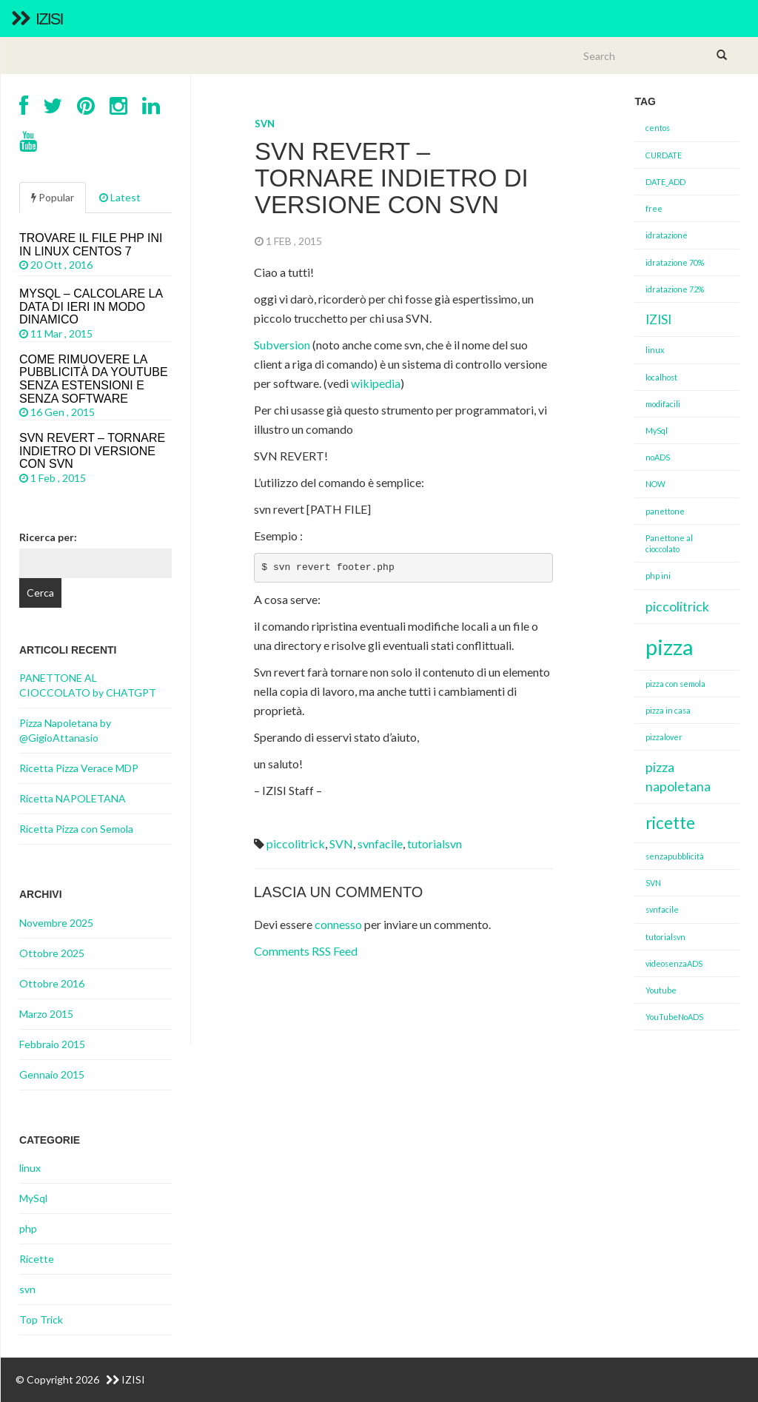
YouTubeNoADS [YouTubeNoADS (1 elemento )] (674, 1017)
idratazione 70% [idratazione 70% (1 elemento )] (674, 262)
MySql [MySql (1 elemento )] (656, 430)
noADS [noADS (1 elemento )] (657, 457)
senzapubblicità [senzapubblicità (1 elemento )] (674, 856)
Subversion (283, 345)
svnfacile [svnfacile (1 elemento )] (662, 909)
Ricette (36, 1258)
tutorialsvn (434, 843)
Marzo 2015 (46, 1013)
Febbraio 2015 (52, 1044)
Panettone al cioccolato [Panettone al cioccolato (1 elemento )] (669, 543)
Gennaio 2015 (51, 1074)
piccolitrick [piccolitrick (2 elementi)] (677, 606)
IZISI (37, 19)
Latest (120, 197)
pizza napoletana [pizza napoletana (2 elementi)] (678, 776)
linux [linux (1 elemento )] (654, 350)
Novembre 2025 (56, 922)
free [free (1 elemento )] (654, 208)
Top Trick (41, 1319)
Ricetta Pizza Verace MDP (78, 768)
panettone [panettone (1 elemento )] (665, 511)
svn (265, 124)
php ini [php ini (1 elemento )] (658, 575)
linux (30, 1167)
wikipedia (375, 383)
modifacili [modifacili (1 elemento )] (662, 404)
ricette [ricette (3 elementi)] (670, 823)
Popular (52, 197)
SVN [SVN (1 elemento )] (653, 883)
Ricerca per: (48, 537)
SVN (341, 843)
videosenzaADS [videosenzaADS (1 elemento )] (673, 963)
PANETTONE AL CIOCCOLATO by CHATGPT (87, 685)
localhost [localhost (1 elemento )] (661, 377)
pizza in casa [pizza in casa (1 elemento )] (668, 710)
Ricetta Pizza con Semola (76, 828)
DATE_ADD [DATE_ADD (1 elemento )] (665, 182)
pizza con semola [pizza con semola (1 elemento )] (675, 683)
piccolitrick (295, 843)
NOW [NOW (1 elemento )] (655, 484)
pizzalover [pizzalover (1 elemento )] (663, 737)
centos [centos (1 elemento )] (657, 128)
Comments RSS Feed (306, 951)
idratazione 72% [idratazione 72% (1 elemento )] (674, 289)
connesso (338, 924)
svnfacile (380, 843)
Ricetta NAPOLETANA (72, 798)
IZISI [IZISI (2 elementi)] (658, 319)
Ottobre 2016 (51, 983)
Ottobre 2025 (51, 953)
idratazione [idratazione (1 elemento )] (666, 235)
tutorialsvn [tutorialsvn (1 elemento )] (665, 937)
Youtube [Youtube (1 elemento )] (661, 990)
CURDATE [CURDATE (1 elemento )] (663, 155)
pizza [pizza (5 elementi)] (669, 647)
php (28, 1228)
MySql (33, 1198)
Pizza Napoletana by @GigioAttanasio (65, 730)
